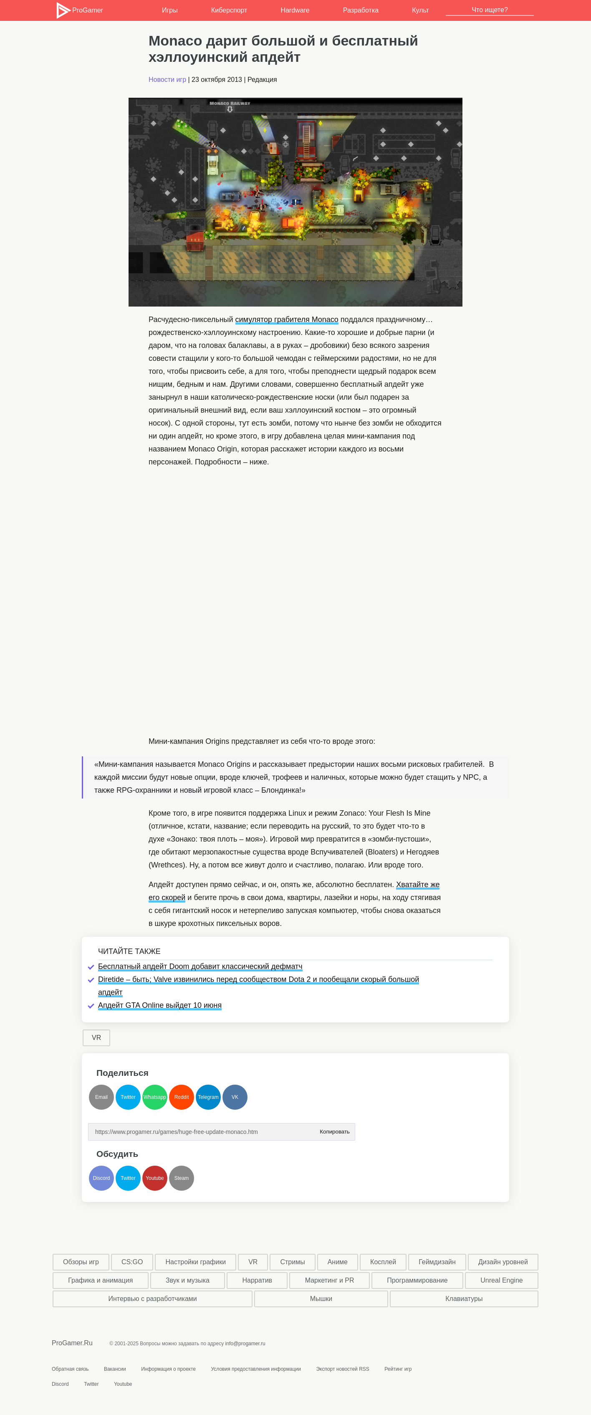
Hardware (294, 10)
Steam (181, 1178)
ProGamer (79, 10)
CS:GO (132, 1261)
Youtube (155, 1178)
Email (101, 1097)
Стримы (292, 1261)
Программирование (417, 1280)
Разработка (361, 10)
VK (235, 1097)
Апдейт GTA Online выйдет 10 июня (160, 1005)
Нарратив (257, 1280)
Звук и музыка (188, 1280)
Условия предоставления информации (256, 1369)
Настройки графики (196, 1261)
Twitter (128, 1097)
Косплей (383, 1261)
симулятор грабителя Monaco (286, 319)
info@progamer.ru (245, 1344)
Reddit (181, 1097)
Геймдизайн (437, 1261)
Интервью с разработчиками (152, 1298)
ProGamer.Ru (72, 1343)
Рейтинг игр (398, 1369)
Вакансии (115, 1369)
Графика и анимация (100, 1280)
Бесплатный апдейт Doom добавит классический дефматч (200, 966)
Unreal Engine (501, 1280)
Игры (170, 10)
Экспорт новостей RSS (342, 1369)
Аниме (338, 1261)
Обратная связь (70, 1369)
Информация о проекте (168, 1369)
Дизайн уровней (503, 1261)
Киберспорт (229, 10)
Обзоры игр (81, 1261)
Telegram (208, 1097)
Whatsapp (155, 1097)
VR (96, 1037)
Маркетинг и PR (329, 1280)
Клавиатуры (463, 1298)
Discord (101, 1178)
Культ (420, 10)
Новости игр (167, 79)
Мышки (321, 1298)
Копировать (335, 1129)
